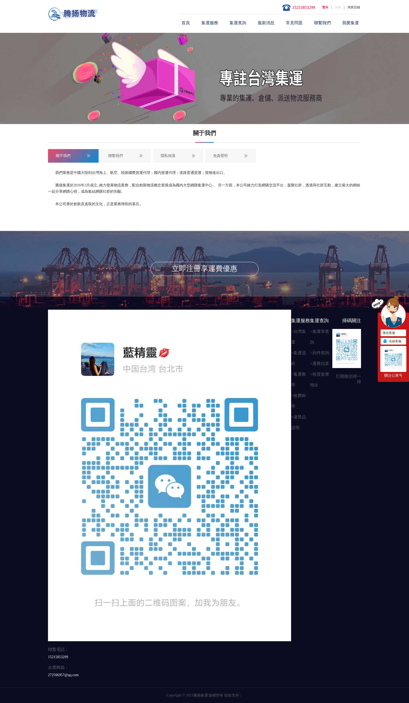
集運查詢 (238, 23)
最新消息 (266, 23)
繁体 (325, 7)
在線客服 (392, 341)
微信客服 (389, 333)
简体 (338, 7)
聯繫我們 (322, 23)
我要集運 (350, 23)
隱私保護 (168, 156)
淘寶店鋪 (353, 7)
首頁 (186, 23)
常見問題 (294, 23)
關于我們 (63, 156)
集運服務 (209, 23)
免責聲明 (220, 156)
